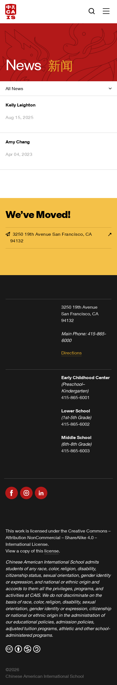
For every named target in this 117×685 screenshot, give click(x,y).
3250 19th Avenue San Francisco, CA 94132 (49, 237)
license (51, 550)
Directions (71, 352)
